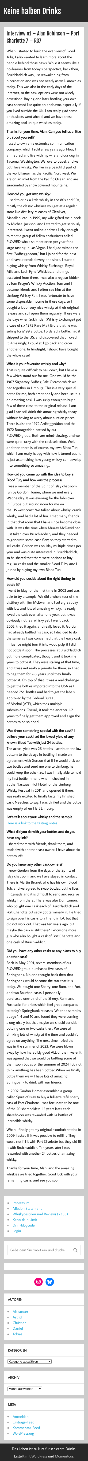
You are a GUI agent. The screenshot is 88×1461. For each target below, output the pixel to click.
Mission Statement (27, 1208)
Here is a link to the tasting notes (32, 823)
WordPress (39, 1456)
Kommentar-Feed (26, 1427)
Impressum (21, 1202)
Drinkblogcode (24, 1225)
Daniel (18, 1328)
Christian (20, 1322)
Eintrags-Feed (23, 1422)
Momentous (64, 1456)
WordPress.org (23, 1433)
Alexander (20, 1311)
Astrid (17, 1317)
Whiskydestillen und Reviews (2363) (40, 1214)
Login (17, 1230)
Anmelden (21, 1416)
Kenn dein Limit (25, 1219)
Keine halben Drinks (32, 11)
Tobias (17, 1334)
